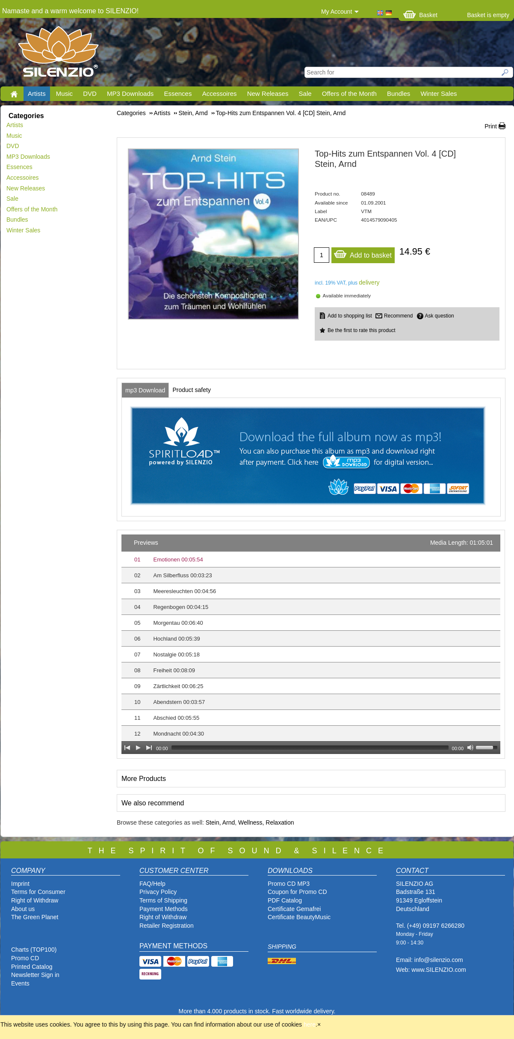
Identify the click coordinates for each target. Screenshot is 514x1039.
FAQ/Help (152, 883)
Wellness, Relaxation (266, 822)
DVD (90, 93)
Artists (37, 93)
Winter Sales (438, 93)
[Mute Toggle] (470, 747)
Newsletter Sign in (35, 974)
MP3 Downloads (130, 93)
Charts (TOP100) (33, 949)
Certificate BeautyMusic (299, 917)
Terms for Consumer (38, 891)
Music (64, 93)
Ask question (439, 316)
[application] (310, 644)
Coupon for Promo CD (297, 891)
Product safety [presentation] (191, 389)
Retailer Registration (166, 925)
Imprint (20, 883)
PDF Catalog (285, 900)
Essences (178, 93)
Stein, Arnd (220, 822)
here (310, 1024)
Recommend (398, 316)
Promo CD (25, 958)
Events (20, 983)
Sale (305, 93)
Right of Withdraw (34, 900)
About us (23, 908)
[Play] (138, 747)
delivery (369, 282)
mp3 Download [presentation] (145, 390)
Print (490, 126)
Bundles (398, 93)
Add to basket (363, 253)
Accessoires (219, 93)
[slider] (310, 747)
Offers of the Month (349, 93)
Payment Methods (163, 908)
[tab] (145, 390)
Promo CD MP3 (289, 883)
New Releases (268, 93)
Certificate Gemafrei (294, 908)
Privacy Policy (158, 891)
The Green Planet (35, 917)
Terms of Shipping (163, 900)
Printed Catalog (32, 966)
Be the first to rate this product (362, 330)
